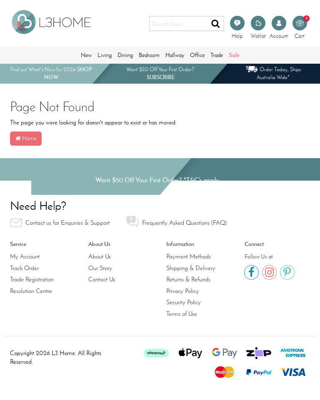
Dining (125, 55)
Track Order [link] (24, 268)
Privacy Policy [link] (182, 291)
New (86, 55)
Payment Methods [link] (188, 256)
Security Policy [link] (183, 302)
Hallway (174, 55)
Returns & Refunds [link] (188, 279)
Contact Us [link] (101, 279)
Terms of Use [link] (181, 314)
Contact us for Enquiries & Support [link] (60, 222)
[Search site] (216, 23)
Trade (216, 55)
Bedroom (149, 55)
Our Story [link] (100, 268)
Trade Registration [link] (32, 279)
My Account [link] (25, 256)
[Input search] (178, 23)
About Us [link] (99, 256)
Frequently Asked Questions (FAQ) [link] (176, 221)
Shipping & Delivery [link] (190, 268)
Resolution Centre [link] (31, 291)
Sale (234, 55)
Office (197, 55)
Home (25, 138)
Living (105, 55)
